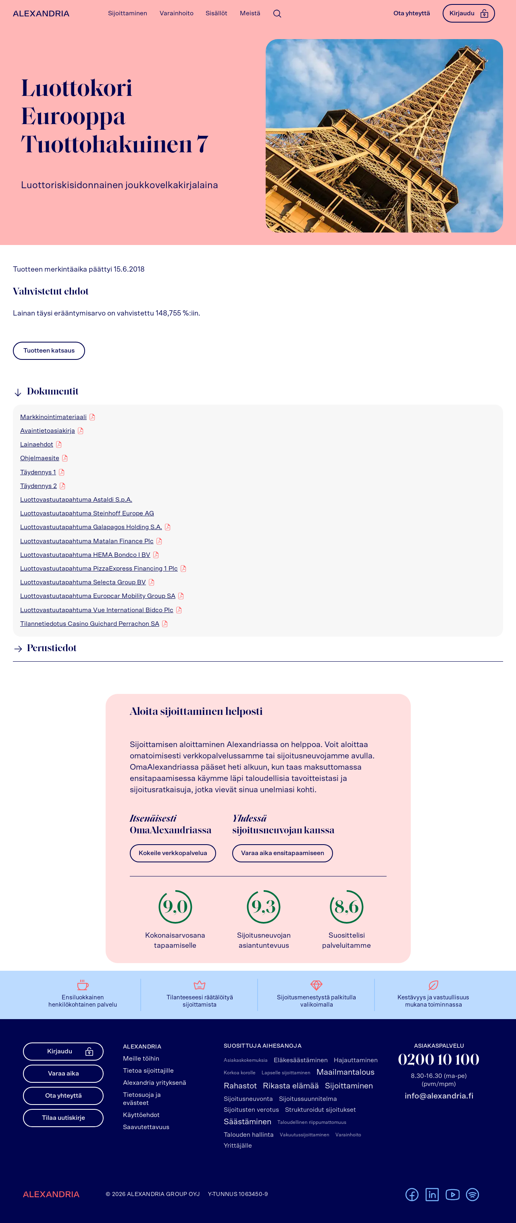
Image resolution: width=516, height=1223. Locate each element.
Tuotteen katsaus (49, 352)
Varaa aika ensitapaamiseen (282, 853)
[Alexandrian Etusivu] (39, 13)
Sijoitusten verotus (251, 1110)
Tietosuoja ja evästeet (142, 1099)
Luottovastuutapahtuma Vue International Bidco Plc (96, 609)
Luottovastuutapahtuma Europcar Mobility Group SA (97, 595)
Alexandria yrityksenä (154, 1083)
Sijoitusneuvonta (248, 1099)
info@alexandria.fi (439, 1096)
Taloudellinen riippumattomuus (311, 1122)
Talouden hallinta (249, 1135)
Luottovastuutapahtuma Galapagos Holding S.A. (91, 526)
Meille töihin (141, 1058)
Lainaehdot (36, 444)
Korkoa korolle (240, 1072)
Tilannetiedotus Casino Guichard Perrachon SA (89, 623)
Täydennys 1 (38, 471)
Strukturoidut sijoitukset (320, 1110)
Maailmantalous (345, 1072)
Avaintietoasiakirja (47, 430)
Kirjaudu (468, 13)
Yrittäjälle (238, 1145)
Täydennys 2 (38, 485)
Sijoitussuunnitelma (308, 1099)
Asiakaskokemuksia (246, 1060)
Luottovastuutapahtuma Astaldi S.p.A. (76, 499)
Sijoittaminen (349, 1086)
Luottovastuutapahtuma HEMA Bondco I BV (85, 554)
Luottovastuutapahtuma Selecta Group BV (83, 582)
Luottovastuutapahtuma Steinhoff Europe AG (87, 513)
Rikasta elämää (291, 1086)
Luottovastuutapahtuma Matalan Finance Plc (87, 540)
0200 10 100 (439, 1061)
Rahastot (240, 1086)
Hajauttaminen (356, 1060)
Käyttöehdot (141, 1115)
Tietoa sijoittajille (148, 1070)
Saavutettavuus (146, 1127)
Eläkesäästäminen (301, 1060)
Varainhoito (348, 1134)
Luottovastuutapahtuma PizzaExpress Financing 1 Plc (99, 568)
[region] (258, 521)
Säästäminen (247, 1122)
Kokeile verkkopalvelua (173, 853)
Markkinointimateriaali (53, 416)
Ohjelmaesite (39, 457)
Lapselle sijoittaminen (286, 1072)
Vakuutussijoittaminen (304, 1134)
